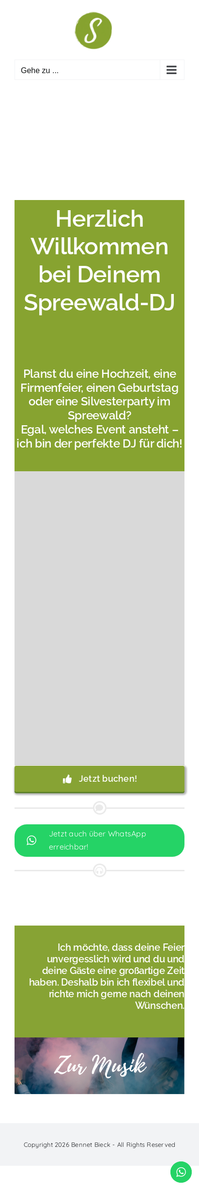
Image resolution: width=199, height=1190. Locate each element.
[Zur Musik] (99, 1041)
